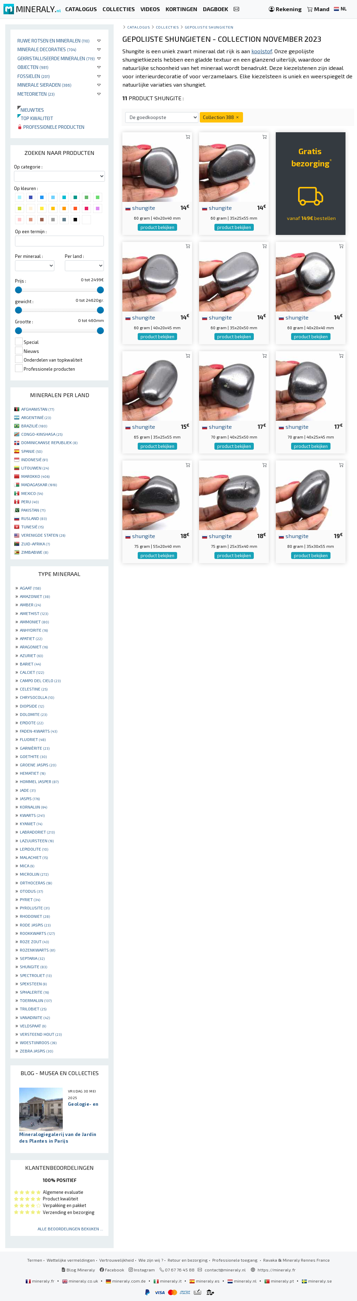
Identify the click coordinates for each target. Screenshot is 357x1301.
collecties (167, 27)
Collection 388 (221, 117)
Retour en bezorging (188, 1259)
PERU (30, 501)
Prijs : (20, 281)
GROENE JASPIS (38, 764)
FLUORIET (33, 739)
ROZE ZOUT (34, 941)
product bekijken (157, 227)
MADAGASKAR (39, 484)
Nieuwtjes (30, 110)
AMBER (30, 604)
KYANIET (31, 823)
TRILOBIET (33, 1008)
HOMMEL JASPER (39, 781)
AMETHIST (34, 613)
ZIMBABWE (34, 552)
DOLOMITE (33, 714)
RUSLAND (34, 518)
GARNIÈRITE (35, 748)
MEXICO (32, 493)
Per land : (74, 256)
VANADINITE (35, 1017)
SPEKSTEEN (33, 983)
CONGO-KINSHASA (41, 434)
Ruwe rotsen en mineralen (53, 41)
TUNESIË (32, 526)
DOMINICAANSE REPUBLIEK (49, 442)
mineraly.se (317, 1280)
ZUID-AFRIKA (35, 543)
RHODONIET (35, 916)
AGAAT (30, 587)
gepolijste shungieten (209, 27)
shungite (140, 207)
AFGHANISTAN (37, 409)
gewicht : (24, 301)
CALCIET (32, 672)
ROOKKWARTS (37, 933)
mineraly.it (168, 1280)
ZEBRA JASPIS (36, 1050)
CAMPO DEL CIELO (40, 680)
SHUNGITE (33, 966)
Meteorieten (36, 94)
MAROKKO (35, 476)
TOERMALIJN (36, 1000)
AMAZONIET (35, 596)
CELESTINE (33, 688)
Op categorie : (28, 166)
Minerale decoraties (46, 49)
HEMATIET (32, 773)
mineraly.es (205, 1280)
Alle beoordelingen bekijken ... (70, 1228)
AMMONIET (34, 621)
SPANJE (31, 451)
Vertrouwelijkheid (116, 1259)
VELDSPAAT (33, 1025)
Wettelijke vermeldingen (71, 1259)
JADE (28, 790)
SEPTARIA (32, 958)
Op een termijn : (31, 231)
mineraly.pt (279, 1280)
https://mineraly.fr (277, 1269)
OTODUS (31, 891)
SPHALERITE (34, 991)
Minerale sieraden (44, 85)
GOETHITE (33, 756)
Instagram (142, 1269)
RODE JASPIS (35, 924)
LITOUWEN (35, 467)
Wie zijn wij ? (150, 1259)
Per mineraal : (29, 256)
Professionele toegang (235, 1259)
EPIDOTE (31, 722)
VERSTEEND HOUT (41, 1034)
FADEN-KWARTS (38, 730)
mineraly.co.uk (80, 1280)
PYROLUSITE (35, 907)
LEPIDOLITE (34, 848)
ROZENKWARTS (37, 949)
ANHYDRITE (34, 630)
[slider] (18, 289)
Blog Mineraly (78, 1269)
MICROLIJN (34, 874)
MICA (27, 865)
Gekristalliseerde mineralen (56, 58)
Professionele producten (50, 127)
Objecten (32, 67)
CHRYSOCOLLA (37, 697)
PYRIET (30, 899)
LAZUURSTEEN (37, 840)
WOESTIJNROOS (38, 1042)
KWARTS (32, 815)
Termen (34, 1259)
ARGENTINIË (36, 417)
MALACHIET (34, 857)
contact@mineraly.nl (225, 1269)
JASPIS (30, 798)
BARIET (30, 663)
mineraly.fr (40, 1280)
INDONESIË (34, 459)
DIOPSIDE (32, 705)
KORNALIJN (33, 806)
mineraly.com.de (126, 1280)
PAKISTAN (33, 509)
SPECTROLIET (36, 975)
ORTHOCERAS (36, 882)
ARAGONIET (34, 646)
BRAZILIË (34, 425)
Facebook (112, 1269)
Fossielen (33, 76)
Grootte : (24, 321)
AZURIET (31, 655)
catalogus (138, 27)
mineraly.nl (242, 1280)
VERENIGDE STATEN (43, 535)
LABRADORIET (37, 831)
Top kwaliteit (35, 118)
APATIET (31, 638)
